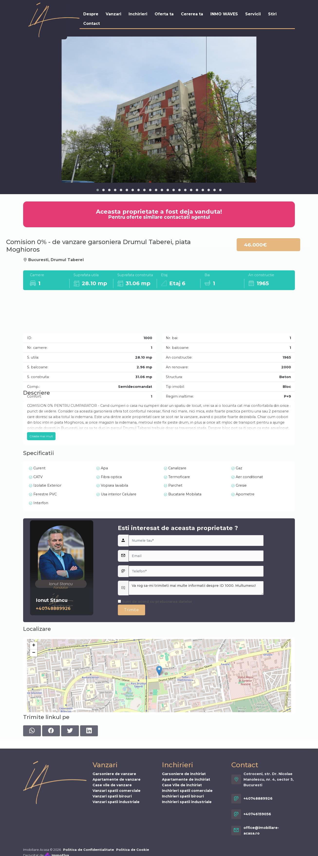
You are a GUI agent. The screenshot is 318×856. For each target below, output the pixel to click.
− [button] (33, 714)
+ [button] (33, 707)
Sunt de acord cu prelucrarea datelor (155, 674)
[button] (98, 190)
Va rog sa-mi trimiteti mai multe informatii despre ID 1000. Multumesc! (196, 660)
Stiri (272, 13)
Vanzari (113, 13)
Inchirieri (138, 13)
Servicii (253, 13)
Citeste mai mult (41, 474)
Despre (90, 13)
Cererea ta (192, 13)
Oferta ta (164, 13)
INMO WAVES (224, 13)
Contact (91, 23)
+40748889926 (53, 680)
